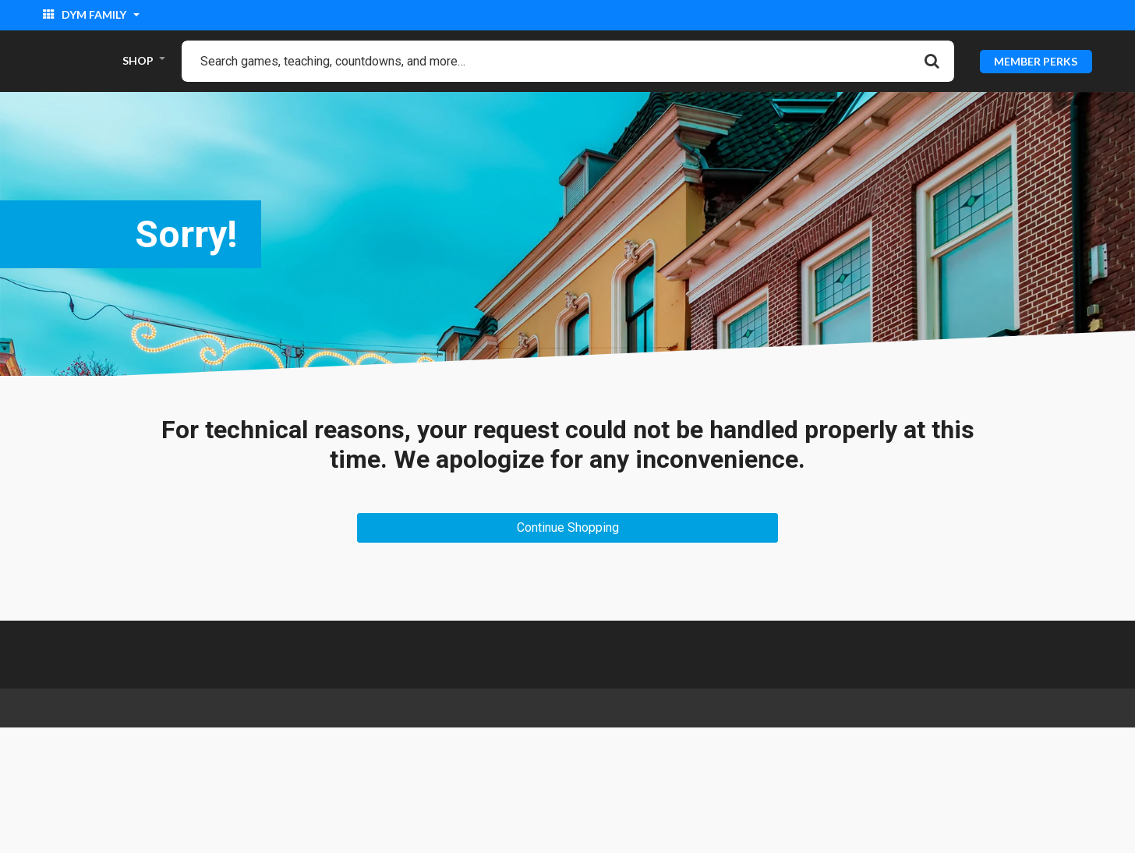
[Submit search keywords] (932, 61)
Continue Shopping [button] (568, 527)
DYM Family (86, 14)
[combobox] (568, 61)
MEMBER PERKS (1035, 60)
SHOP (138, 60)
